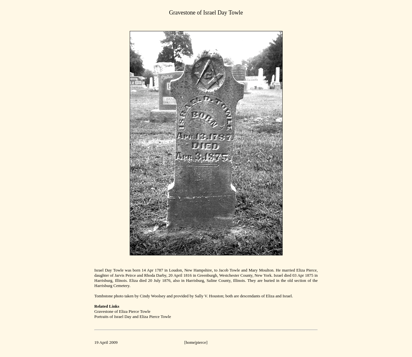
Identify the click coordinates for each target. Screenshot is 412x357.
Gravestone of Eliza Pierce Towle (122, 311)
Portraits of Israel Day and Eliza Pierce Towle (132, 316)
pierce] (201, 342)
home (190, 342)
